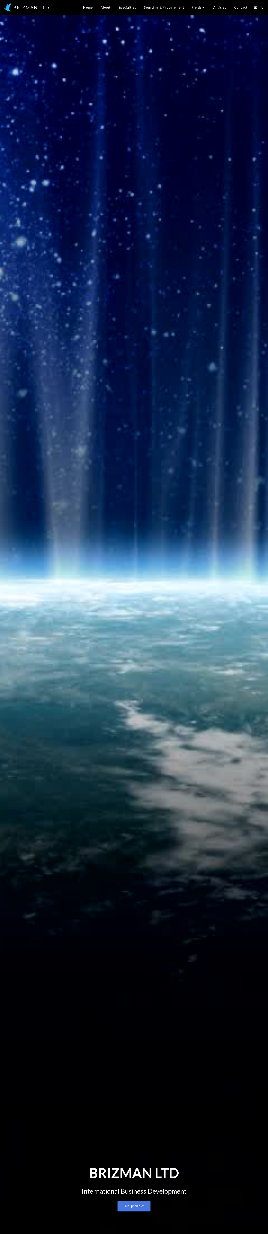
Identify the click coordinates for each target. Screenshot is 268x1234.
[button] (199, 7)
